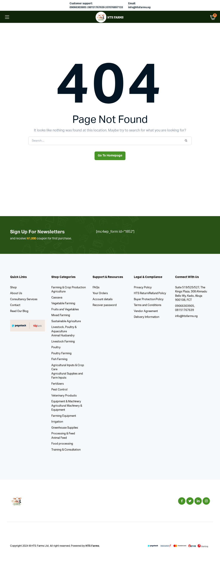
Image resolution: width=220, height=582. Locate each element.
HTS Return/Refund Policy (150, 293)
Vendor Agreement (146, 311)
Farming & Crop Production (68, 287)
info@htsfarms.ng (186, 316)
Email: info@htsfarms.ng (139, 5)
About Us (16, 293)
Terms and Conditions (147, 305)
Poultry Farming (61, 353)
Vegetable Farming (63, 303)
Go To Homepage (110, 155)
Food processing (62, 443)
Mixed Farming (60, 315)
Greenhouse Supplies (64, 427)
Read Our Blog (19, 311)
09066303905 (184, 306)
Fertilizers (57, 383)
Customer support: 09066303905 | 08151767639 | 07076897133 (96, 5)
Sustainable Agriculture (66, 321)
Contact (15, 305)
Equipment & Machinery (66, 401)
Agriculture (58, 291)
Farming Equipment (63, 416)
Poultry (56, 347)
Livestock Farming (63, 341)
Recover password (105, 305)
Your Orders (100, 293)
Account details (103, 299)
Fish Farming (59, 359)
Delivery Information (146, 317)
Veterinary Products (64, 395)
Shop (13, 287)
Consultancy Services (23, 299)
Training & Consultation (66, 449)
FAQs (96, 287)
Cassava (56, 297)
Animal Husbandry (63, 335)
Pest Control (59, 389)
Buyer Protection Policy (148, 299)
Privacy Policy (143, 287)
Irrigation (57, 421)
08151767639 (184, 310)
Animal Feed (59, 438)
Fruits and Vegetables (65, 309)
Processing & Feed (63, 433)
